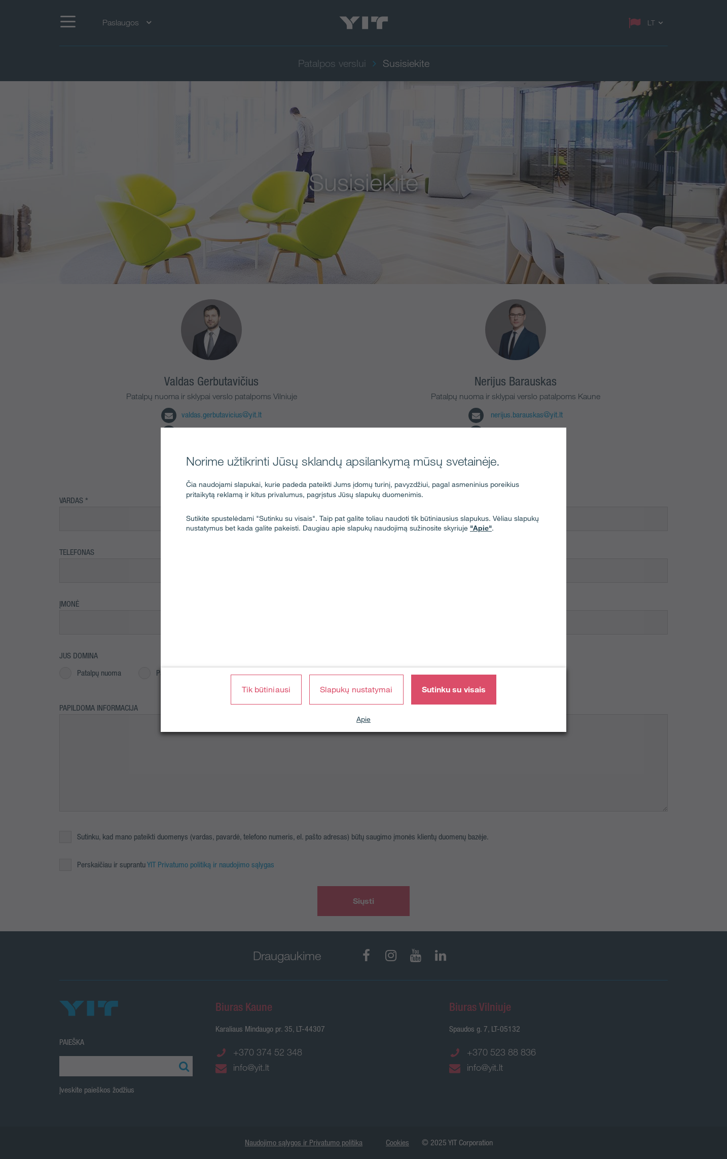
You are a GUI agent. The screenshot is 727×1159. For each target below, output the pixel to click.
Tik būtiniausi (266, 689)
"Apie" (481, 528)
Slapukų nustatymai (356, 689)
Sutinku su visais (454, 689)
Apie (363, 719)
